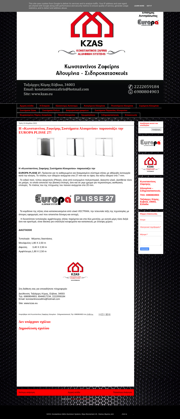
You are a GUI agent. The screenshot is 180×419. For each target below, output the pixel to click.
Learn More (139, 6)
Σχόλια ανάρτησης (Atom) (80, 399)
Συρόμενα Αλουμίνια (149, 106)
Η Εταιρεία (45, 106)
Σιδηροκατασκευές (110, 115)
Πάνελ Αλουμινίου (66, 115)
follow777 (117, 414)
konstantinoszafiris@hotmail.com (43, 299)
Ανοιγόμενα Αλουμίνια (94, 106)
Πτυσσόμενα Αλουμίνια (122, 106)
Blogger (130, 414)
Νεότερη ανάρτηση (27, 392)
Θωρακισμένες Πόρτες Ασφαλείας (36, 115)
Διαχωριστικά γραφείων (77, 110)
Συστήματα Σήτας (28, 110)
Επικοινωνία (131, 115)
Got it (149, 6)
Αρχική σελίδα (27, 106)
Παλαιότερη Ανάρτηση (122, 392)
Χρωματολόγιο (88, 115)
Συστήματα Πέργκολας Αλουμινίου (111, 110)
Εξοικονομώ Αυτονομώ (67, 106)
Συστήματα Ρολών (51, 110)
